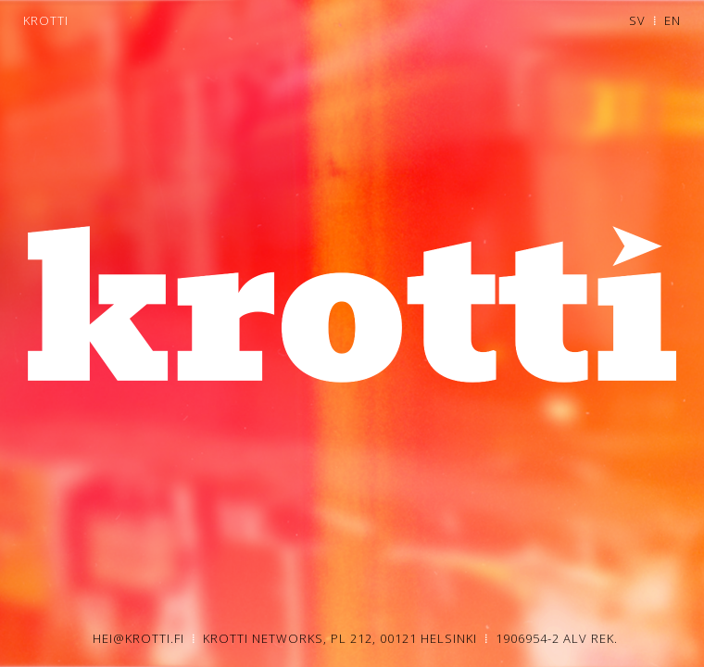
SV (637, 20)
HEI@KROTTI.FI (140, 638)
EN (672, 20)
